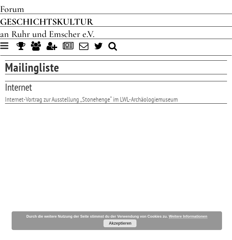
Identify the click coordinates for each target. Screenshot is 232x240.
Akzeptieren (120, 223)
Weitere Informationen (188, 216)
